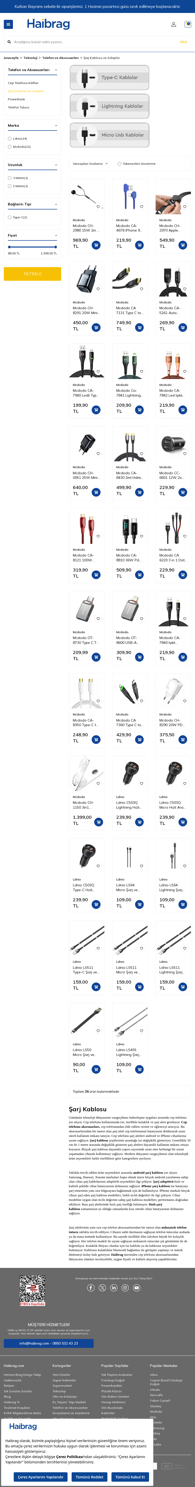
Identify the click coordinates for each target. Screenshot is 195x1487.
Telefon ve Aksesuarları (60, 58)
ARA (183, 41)
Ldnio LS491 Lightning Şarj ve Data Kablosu (130, 1052)
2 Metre (18, 186)
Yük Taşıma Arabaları (116, 1375)
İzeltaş (155, 1433)
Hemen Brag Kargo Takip (22, 1375)
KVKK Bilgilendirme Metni (22, 1413)
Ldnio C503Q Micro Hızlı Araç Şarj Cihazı (172, 805)
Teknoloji (30, 58)
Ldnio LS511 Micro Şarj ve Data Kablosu (127, 970)
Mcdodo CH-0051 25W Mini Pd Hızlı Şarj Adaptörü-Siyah (86, 475)
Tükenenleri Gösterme (137, 164)
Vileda (155, 1390)
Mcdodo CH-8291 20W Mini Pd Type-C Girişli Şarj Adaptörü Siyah (86, 310)
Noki (153, 1439)
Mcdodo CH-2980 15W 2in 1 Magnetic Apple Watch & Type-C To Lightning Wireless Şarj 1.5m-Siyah (86, 228)
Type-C (17, 217)
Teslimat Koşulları (17, 1408)
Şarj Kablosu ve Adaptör (26, 91)
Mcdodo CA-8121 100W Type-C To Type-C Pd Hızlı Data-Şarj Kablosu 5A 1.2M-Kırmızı (86, 558)
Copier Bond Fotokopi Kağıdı (166, 1382)
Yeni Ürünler (61, 1375)
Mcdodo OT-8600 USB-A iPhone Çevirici (128, 640)
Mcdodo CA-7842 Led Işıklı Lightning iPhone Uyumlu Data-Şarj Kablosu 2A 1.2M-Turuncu (171, 393)
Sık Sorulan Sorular (18, 1391)
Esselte (155, 1444)
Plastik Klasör (111, 1391)
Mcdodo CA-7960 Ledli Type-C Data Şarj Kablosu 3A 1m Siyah (86, 393)
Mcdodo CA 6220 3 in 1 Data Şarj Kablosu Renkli (173, 558)
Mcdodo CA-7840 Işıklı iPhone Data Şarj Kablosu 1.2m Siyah (170, 640)
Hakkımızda (12, 1380)
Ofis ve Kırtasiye (65, 1396)
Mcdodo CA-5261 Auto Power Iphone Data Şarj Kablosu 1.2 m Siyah (171, 310)
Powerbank (16, 99)
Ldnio (17, 139)
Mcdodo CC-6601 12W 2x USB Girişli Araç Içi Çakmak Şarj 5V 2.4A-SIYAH (172, 475)
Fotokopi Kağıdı (113, 1380)
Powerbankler (111, 1385)
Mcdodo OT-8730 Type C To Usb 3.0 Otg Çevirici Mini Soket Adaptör (86, 640)
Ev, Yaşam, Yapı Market (69, 1402)
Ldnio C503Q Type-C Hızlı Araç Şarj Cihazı (86, 887)
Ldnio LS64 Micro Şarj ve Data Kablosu (127, 887)
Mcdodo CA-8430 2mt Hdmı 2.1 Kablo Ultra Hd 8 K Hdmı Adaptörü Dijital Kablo (129, 475)
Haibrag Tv (12, 1402)
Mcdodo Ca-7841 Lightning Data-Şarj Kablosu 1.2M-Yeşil (128, 393)
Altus (154, 1375)
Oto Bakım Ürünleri (115, 1396)
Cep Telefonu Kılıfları (23, 83)
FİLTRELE (33, 274)
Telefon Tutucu (18, 107)
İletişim (9, 1385)
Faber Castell (160, 1400)
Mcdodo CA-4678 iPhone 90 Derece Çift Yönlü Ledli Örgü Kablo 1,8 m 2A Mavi (129, 228)
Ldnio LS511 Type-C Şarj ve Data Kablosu (85, 970)
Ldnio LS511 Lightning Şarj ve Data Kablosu (173, 970)
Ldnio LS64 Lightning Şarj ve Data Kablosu (173, 887)
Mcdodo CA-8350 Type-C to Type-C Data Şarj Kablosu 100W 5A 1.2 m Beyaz (85, 723)
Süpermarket (62, 1385)
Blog (7, 1396)
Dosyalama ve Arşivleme (71, 1413)
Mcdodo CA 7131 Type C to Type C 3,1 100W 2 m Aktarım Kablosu (129, 310)
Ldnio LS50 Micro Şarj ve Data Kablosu (84, 1052)
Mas (153, 1417)
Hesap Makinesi (113, 1402)
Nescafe (156, 1395)
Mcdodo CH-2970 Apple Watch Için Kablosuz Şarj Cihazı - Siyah (170, 228)
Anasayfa (11, 58)
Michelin (156, 1422)
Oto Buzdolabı (112, 1408)
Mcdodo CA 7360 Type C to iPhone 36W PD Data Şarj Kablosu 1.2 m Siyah (129, 723)
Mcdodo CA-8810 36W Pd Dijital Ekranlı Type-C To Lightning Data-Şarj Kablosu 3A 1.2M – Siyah (129, 558)
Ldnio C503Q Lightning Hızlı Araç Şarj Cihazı (129, 805)
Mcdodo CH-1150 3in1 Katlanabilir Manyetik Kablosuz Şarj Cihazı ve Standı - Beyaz (86, 805)
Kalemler (108, 1413)
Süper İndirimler (64, 1380)
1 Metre (18, 178)
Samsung (157, 1428)
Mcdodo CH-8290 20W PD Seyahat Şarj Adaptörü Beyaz (173, 723)
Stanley (155, 1406)
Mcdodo (19, 147)
